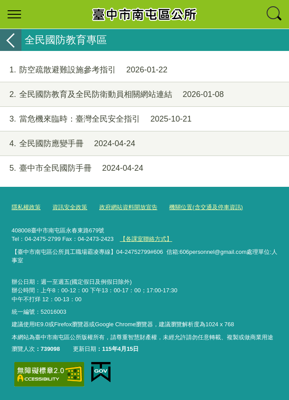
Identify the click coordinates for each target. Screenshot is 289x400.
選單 (14, 14)
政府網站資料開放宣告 (128, 207)
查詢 (274, 14)
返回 (10, 40)
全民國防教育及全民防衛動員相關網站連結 (112, 94)
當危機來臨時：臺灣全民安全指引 (95, 119)
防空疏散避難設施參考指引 (83, 69)
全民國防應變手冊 (67, 143)
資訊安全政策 (69, 207)
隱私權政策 (26, 207)
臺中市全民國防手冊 (71, 168)
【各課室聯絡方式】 (146, 239)
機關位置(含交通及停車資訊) (206, 207)
